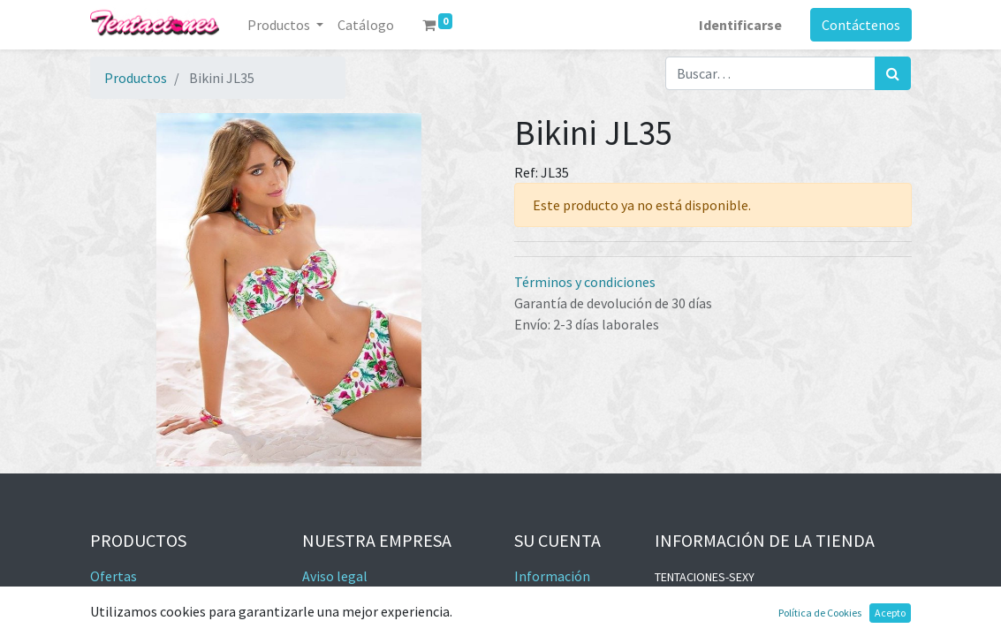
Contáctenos (861, 25)
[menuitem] (365, 24)
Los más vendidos (142, 618)
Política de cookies (358, 618)
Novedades (122, 597)
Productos (135, 78)
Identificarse (740, 25)
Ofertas (113, 576)
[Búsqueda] (893, 73)
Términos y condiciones (585, 282)
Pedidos (538, 618)
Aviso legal (335, 576)
